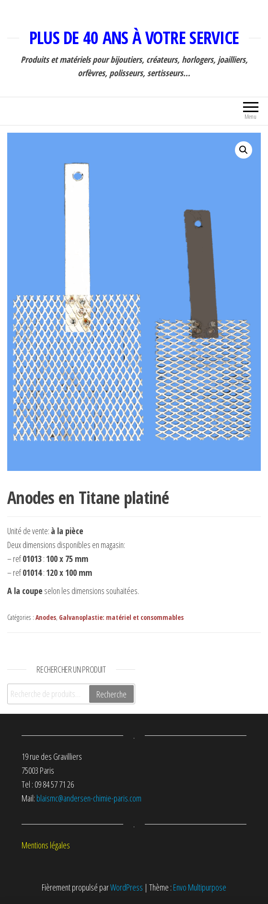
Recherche (111, 694)
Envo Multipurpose (199, 887)
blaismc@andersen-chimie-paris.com (88, 798)
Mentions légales (46, 845)
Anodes (45, 617)
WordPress (126, 887)
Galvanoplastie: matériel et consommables (121, 617)
